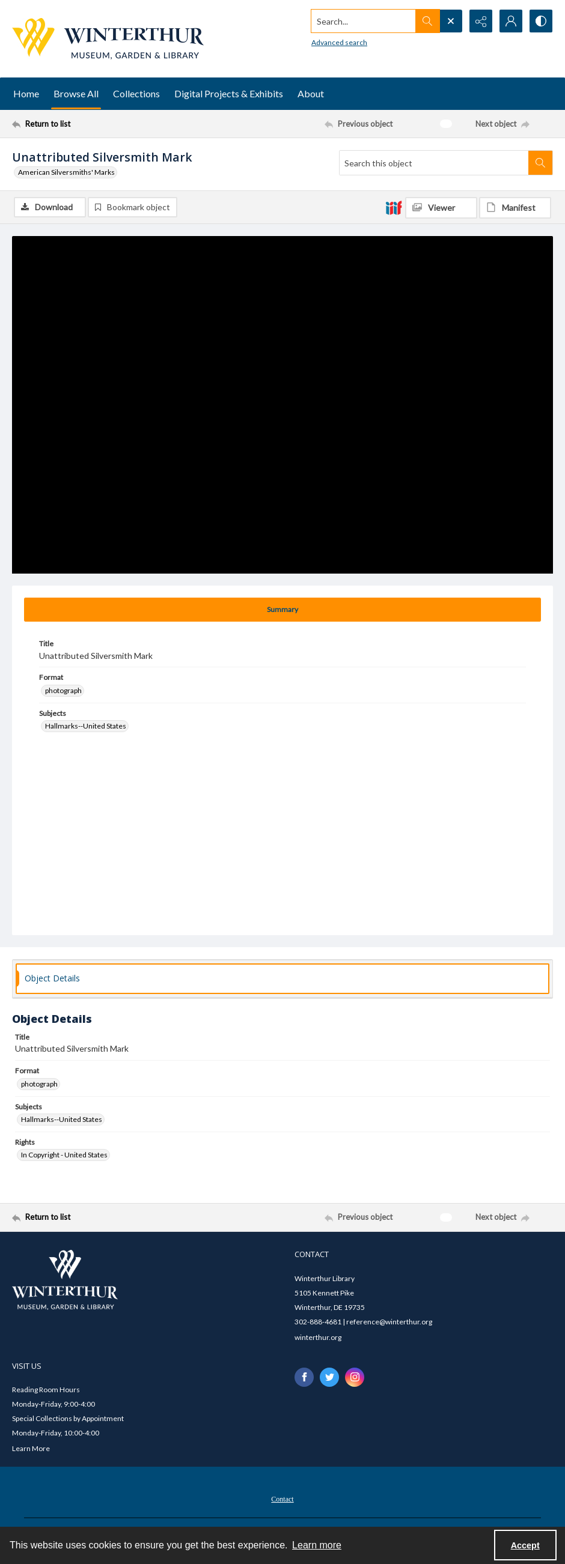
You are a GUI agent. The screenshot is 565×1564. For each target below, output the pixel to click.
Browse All (76, 93)
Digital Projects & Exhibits (228, 93)
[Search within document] (540, 163)
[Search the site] (363, 21)
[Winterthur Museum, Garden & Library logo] (108, 38)
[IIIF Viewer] (441, 208)
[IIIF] (393, 207)
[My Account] (510, 21)
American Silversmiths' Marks (66, 172)
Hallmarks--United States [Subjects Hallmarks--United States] (85, 725)
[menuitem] (282, 1498)
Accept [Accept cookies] (525, 1545)
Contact (282, 1499)
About (311, 93)
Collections (136, 93)
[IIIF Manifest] (515, 208)
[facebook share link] (304, 1377)
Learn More (31, 1448)
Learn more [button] (316, 1545)
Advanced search (339, 42)
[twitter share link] (329, 1377)
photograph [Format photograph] (63, 690)
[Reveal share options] (480, 21)
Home (26, 93)
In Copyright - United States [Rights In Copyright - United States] (64, 1154)
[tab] (282, 609)
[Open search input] (450, 21)
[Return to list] (84, 124)
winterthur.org (318, 1337)
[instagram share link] (354, 1377)
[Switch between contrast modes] (541, 21)
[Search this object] (434, 163)
